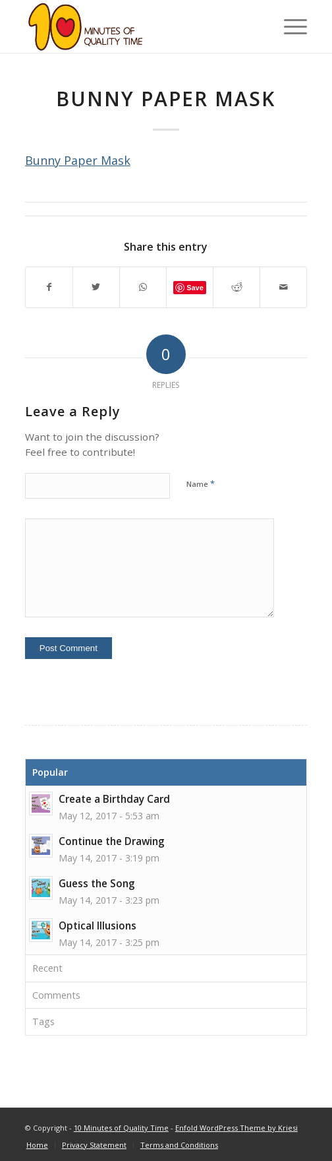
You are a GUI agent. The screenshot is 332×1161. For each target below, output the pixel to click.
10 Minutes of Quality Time (121, 1128)
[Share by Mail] (283, 287)
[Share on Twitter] (96, 287)
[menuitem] (37, 1145)
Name (200, 483)
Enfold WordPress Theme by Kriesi (236, 1128)
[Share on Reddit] (236, 287)
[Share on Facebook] (49, 287)
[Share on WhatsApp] (143, 287)
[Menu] (289, 26)
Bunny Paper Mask (77, 160)
